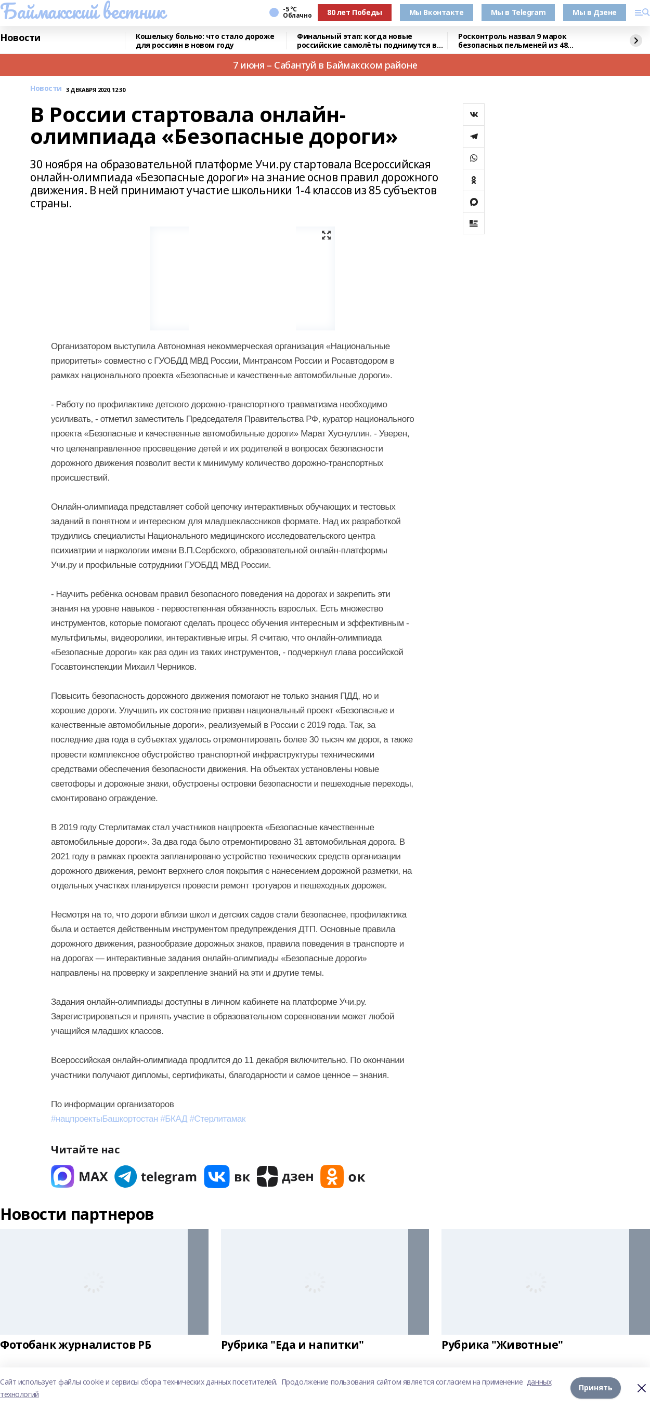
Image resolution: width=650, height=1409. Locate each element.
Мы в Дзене (595, 12)
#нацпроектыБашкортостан (104, 1119)
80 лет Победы (354, 12)
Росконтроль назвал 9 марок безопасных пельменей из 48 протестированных (512, 40)
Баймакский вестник (82, 11)
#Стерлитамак (217, 1119)
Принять (596, 1388)
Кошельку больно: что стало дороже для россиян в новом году (205, 40)
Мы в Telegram (518, 12)
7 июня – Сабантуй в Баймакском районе (325, 65)
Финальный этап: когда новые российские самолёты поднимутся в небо (367, 40)
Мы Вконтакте (436, 12)
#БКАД (173, 1119)
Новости (20, 38)
